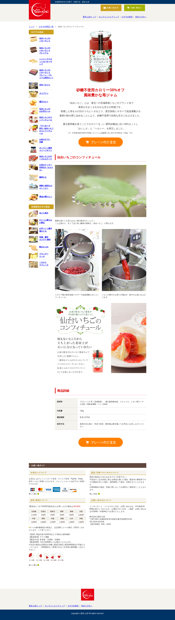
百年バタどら (44, 85)
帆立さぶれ (43, 247)
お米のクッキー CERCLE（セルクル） (46, 167)
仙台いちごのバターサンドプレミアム (44, 50)
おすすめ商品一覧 (46, 27)
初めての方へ (140, 17)
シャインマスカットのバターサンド (45, 61)
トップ (31, 27)
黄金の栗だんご (45, 197)
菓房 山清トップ (89, 17)
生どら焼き (43, 213)
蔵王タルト (43, 102)
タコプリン (43, 93)
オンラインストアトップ (109, 17)
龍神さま (43, 177)
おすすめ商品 (127, 17)
